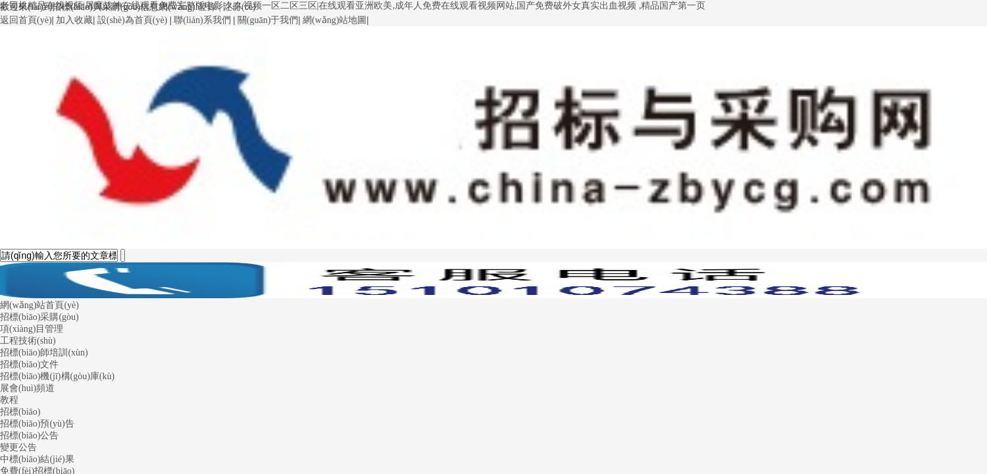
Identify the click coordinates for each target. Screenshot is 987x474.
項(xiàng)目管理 (31, 329)
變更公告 (18, 447)
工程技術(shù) (28, 341)
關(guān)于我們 (268, 20)
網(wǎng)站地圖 (335, 20)
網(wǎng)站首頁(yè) (39, 305)
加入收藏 (74, 20)
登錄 (207, 7)
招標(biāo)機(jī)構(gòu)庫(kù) (57, 376)
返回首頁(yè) (26, 20)
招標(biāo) (20, 412)
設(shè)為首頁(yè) (132, 20)
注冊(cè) (239, 7)
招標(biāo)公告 (29, 435)
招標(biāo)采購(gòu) (39, 317)
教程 (9, 400)
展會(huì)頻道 (27, 388)
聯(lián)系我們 (202, 20)
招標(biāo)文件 (29, 364)
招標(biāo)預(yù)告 (37, 424)
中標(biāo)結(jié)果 (37, 459)
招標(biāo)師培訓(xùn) (44, 352)
